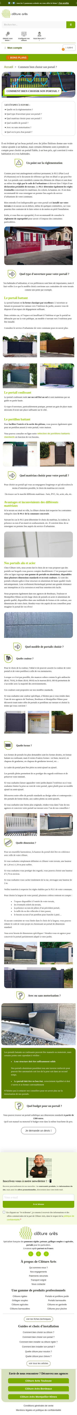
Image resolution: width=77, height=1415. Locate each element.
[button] (0, 3)
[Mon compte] (13, 47)
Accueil (8, 67)
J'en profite (64, 3)
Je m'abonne (38, 1204)
